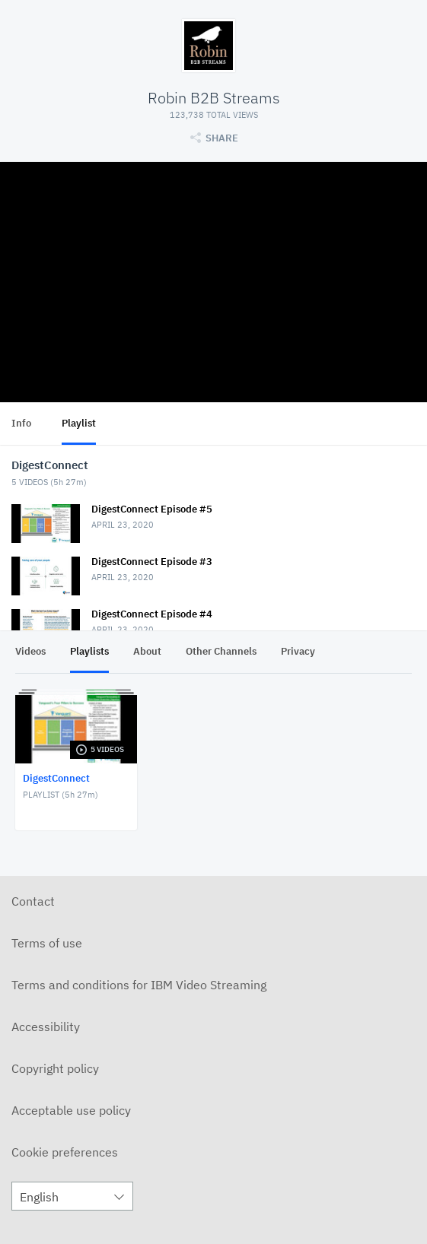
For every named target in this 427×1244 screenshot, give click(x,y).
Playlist (79, 423)
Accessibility (45, 1026)
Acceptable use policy (71, 1110)
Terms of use (46, 942)
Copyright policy (55, 1068)
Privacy (298, 651)
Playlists (89, 651)
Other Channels (221, 651)
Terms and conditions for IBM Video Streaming (138, 984)
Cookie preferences (64, 1152)
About (147, 651)
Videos (30, 651)
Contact (33, 901)
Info (21, 423)
